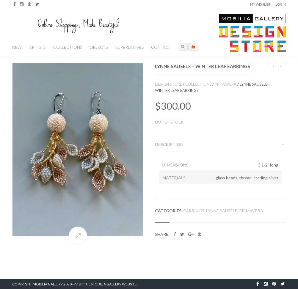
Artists (37, 47)
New (17, 47)
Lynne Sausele (221, 210)
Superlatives (129, 47)
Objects (99, 47)
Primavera (225, 84)
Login (280, 4)
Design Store (168, 84)
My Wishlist (260, 4)
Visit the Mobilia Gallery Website (106, 284)
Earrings (193, 210)
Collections (67, 47)
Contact (161, 47)
